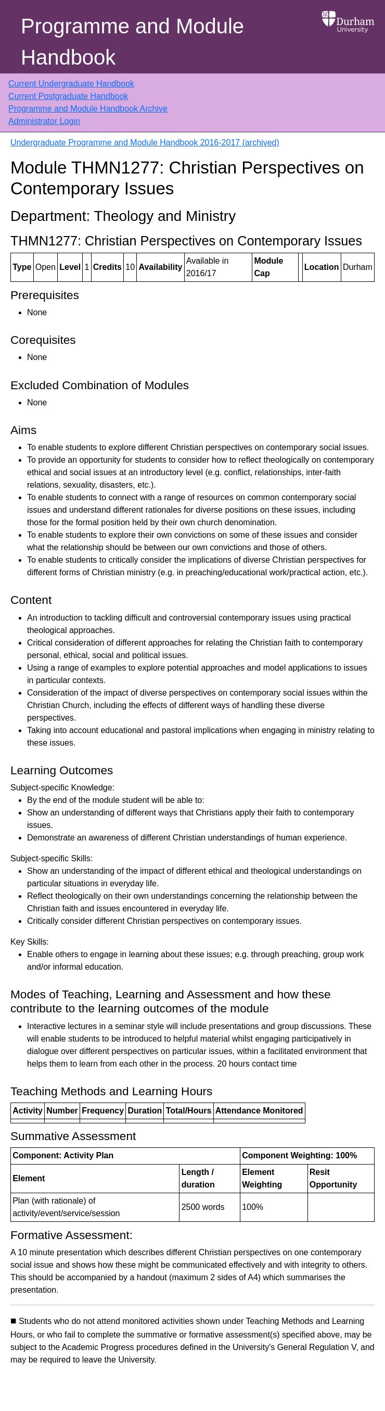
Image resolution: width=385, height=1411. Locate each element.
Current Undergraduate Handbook (71, 83)
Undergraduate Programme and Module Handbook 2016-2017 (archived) (144, 142)
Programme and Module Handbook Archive (88, 108)
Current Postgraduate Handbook (68, 96)
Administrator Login (44, 121)
